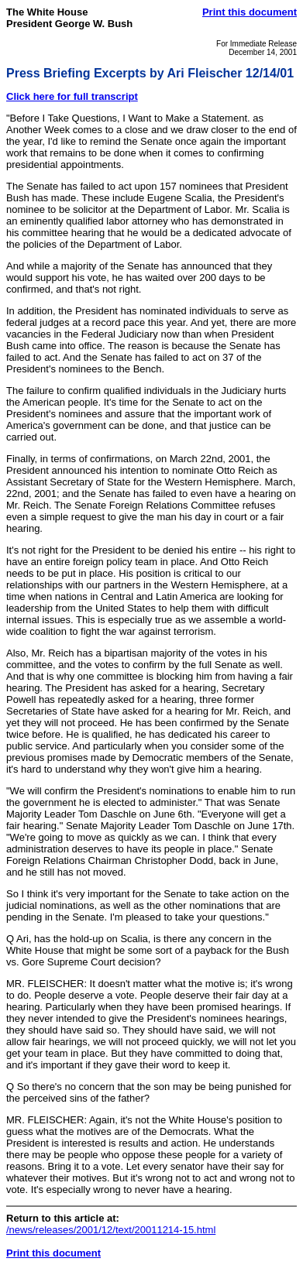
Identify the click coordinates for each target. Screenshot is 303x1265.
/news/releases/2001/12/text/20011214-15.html (110, 1230)
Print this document (249, 12)
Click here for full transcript (72, 96)
